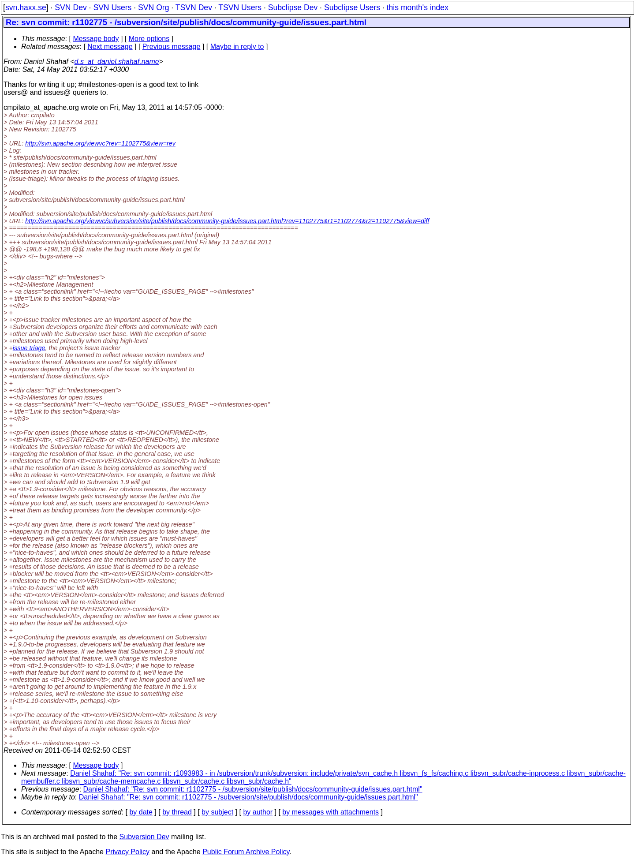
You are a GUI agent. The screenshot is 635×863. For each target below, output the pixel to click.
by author (258, 812)
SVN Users (112, 7)
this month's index (417, 7)
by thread (177, 812)
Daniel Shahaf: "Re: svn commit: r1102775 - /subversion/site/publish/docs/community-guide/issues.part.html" (252, 789)
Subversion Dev (144, 837)
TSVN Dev (194, 7)
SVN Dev (70, 7)
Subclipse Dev (293, 7)
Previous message (171, 46)
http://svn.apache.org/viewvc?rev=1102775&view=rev (100, 143)
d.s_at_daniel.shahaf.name (117, 61)
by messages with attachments (330, 812)
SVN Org (153, 7)
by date (140, 812)
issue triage (29, 347)
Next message (109, 46)
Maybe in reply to (237, 46)
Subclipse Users (352, 7)
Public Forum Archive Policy (245, 852)
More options (149, 38)
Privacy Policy (127, 852)
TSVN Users (239, 7)
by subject (217, 812)
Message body (96, 38)
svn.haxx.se (25, 7)
